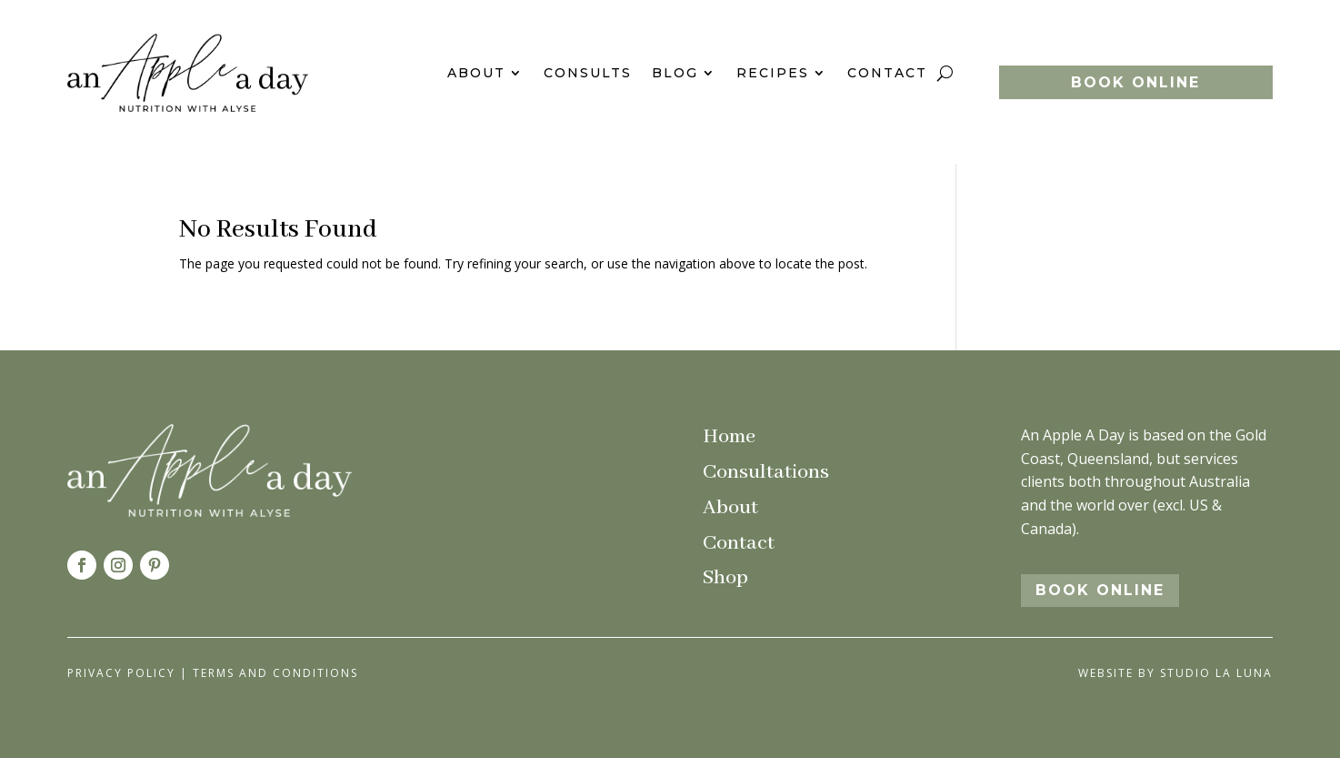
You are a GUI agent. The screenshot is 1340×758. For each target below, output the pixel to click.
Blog (675, 73)
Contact (887, 73)
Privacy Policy (121, 673)
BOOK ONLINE (1135, 82)
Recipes (772, 73)
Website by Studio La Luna (1175, 673)
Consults (588, 73)
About (476, 73)
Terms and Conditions (275, 673)
